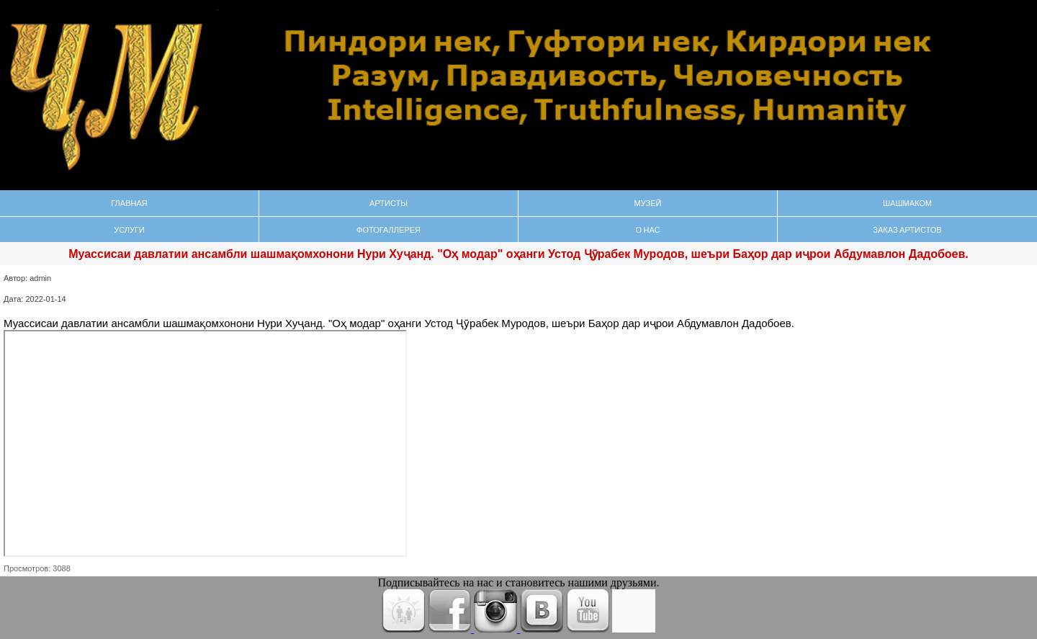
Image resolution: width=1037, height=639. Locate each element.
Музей (648, 202)
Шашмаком (907, 202)
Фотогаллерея (388, 229)
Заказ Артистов (907, 229)
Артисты (388, 202)
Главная (129, 202)
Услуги (129, 229)
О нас (647, 229)
